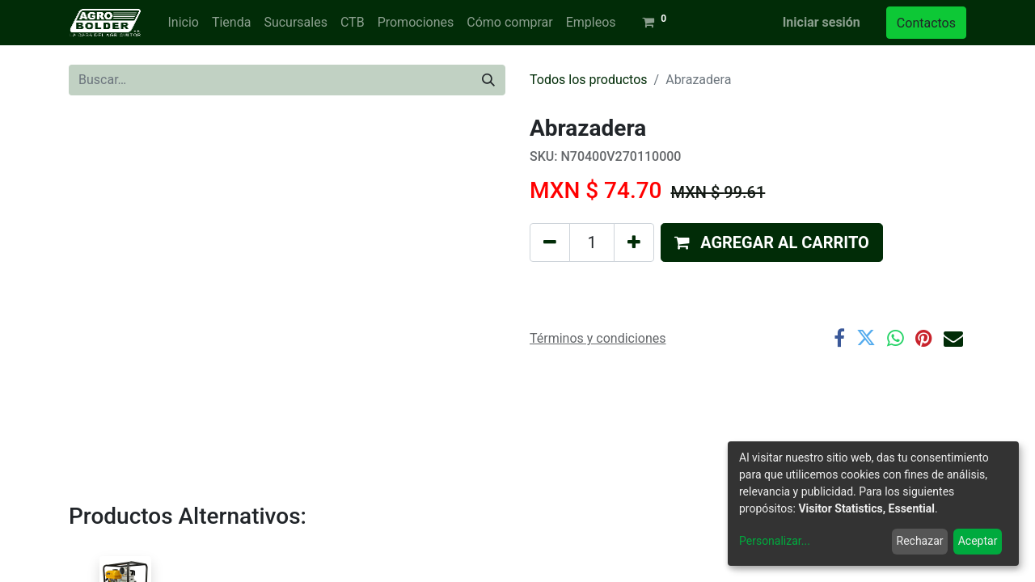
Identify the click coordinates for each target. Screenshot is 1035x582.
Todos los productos (589, 79)
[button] (772, 242)
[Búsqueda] (488, 80)
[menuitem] (183, 22)
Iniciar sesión (821, 22)
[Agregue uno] (634, 242)
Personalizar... (774, 540)
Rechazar (920, 540)
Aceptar (978, 540)
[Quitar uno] (550, 242)
